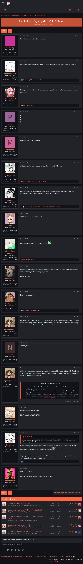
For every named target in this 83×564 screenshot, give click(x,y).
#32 (78, 317)
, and (33, 80)
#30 (78, 266)
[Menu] (2, 3)
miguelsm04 (73, 533)
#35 (78, 407)
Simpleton (10, 445)
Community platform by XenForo (64, 559)
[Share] (75, 35)
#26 (78, 162)
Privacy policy (53, 556)
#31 (78, 291)
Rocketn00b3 (10, 99)
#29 (78, 238)
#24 (78, 111)
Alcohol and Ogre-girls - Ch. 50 (19, 504)
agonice (74, 526)
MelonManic (10, 481)
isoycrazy (10, 48)
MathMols (10, 150)
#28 (78, 213)
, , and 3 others (35, 181)
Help (62, 556)
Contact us (28, 556)
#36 (78, 432)
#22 (78, 61)
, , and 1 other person (42, 207)
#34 (78, 367)
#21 (78, 35)
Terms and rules (40, 556)
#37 (78, 468)
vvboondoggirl (10, 329)
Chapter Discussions (30, 505)
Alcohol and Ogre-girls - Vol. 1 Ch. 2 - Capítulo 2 (25, 531)
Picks (10, 124)
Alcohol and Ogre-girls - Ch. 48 (19, 525)
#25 (78, 137)
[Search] (5, 10)
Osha (10, 226)
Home (68, 556)
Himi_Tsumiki (73, 511)
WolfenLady (10, 279)
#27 (78, 187)
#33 (78, 342)
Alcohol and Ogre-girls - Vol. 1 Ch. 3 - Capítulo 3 (25, 510)
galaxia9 (10, 200)
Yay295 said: (26, 436)
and (33, 310)
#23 (78, 86)
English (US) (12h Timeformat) (11, 556)
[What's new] (78, 10)
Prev (4, 31)
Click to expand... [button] (50, 398)
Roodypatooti (10, 304)
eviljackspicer (10, 175)
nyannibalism (10, 420)
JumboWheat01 (10, 74)
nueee (10, 355)
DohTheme (62, 561)
